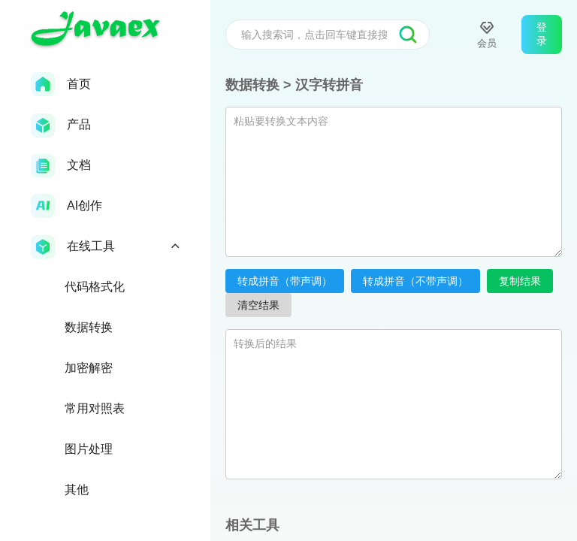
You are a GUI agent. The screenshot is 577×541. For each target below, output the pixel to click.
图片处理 (89, 449)
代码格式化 (95, 286)
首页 (61, 84)
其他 (77, 489)
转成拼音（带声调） (284, 281)
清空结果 (258, 305)
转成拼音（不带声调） (415, 281)
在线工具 (105, 246)
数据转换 (89, 327)
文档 (61, 165)
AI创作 (66, 206)
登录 (541, 34)
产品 (61, 125)
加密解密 (89, 367)
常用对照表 (95, 408)
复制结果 (520, 281)
